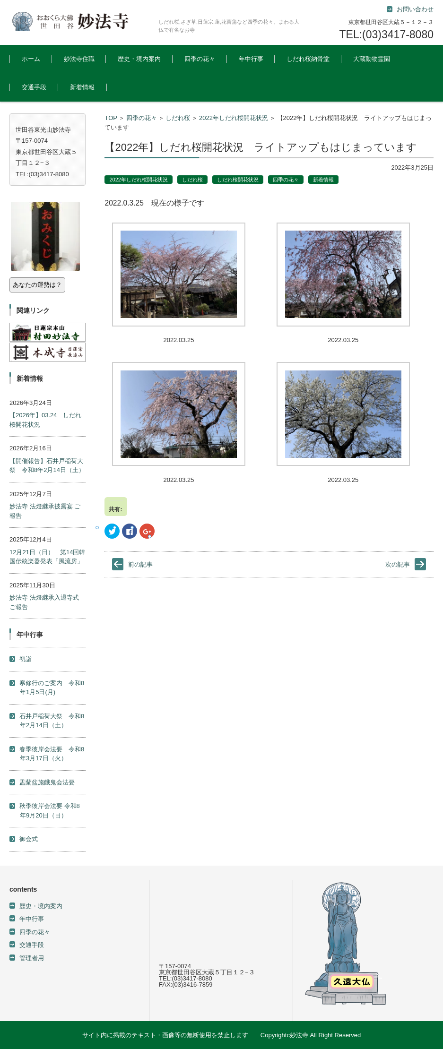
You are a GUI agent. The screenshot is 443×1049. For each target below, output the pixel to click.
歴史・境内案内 (139, 58)
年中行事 (251, 58)
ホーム (31, 58)
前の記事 (140, 564)
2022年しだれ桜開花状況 (233, 117)
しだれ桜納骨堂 (308, 58)
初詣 (25, 658)
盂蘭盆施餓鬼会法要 (47, 782)
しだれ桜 (177, 117)
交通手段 (34, 87)
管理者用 (31, 958)
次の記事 (397, 564)
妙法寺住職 (79, 58)
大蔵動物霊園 (371, 58)
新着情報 (82, 87)
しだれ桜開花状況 (238, 179)
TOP (110, 117)
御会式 (28, 839)
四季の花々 (199, 58)
